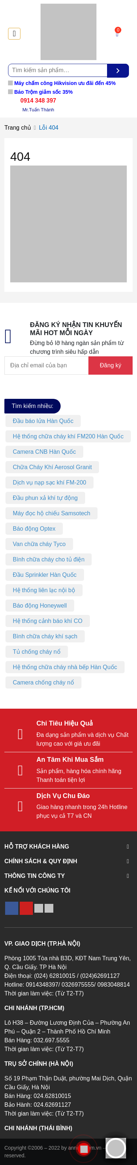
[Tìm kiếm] (118, 71)
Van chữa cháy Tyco (39, 544)
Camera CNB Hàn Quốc (44, 452)
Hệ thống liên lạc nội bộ (44, 590)
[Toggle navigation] (14, 34)
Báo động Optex (34, 529)
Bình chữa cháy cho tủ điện (48, 559)
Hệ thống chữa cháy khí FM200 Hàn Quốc (68, 436)
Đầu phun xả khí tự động (45, 498)
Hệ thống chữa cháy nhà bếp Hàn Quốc (65, 667)
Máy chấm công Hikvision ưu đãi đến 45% (62, 83)
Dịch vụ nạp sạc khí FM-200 (49, 482)
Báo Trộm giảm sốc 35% (40, 92)
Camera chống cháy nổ (43, 682)
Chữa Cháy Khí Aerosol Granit (52, 467)
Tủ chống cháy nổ (37, 652)
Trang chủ (17, 128)
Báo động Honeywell (40, 605)
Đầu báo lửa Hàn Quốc (43, 421)
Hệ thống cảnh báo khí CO (48, 621)
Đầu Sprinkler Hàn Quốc (45, 575)
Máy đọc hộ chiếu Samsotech (51, 513)
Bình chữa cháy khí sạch (45, 636)
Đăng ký (110, 365)
